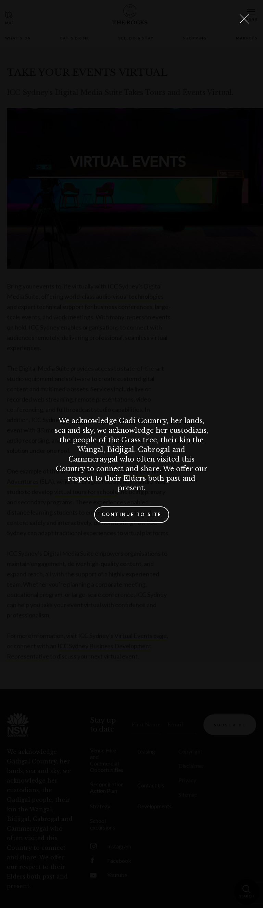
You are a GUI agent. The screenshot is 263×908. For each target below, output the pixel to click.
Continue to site (132, 514)
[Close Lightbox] (244, 19)
